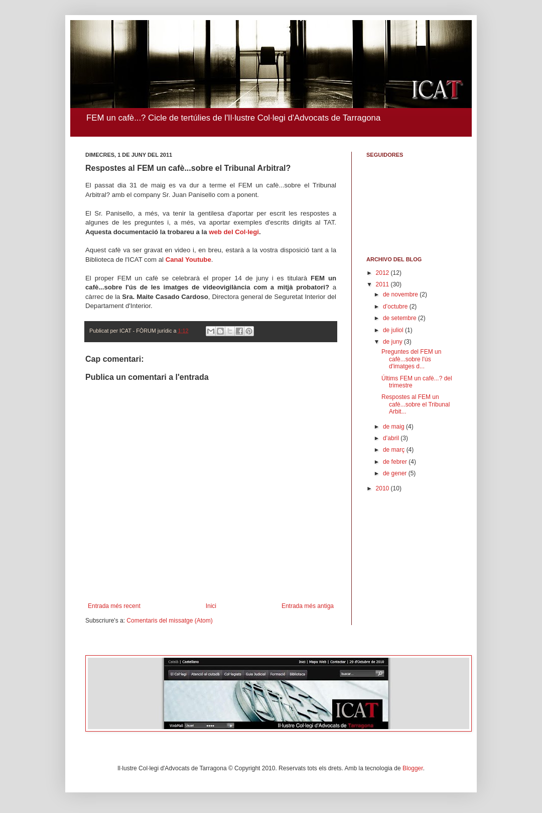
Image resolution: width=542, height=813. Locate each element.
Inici (211, 605)
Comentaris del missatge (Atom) (169, 620)
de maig (394, 426)
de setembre (400, 318)
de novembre (401, 294)
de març (394, 449)
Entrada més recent (114, 605)
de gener (396, 473)
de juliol (394, 330)
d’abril (391, 438)
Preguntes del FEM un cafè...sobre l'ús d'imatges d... (411, 359)
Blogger (412, 768)
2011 (383, 284)
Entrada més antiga (308, 605)
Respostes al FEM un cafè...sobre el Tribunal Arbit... (415, 404)
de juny (393, 341)
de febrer (396, 461)
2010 (383, 488)
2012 (383, 272)
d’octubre (396, 306)
